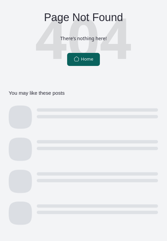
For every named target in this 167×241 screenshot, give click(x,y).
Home (84, 59)
